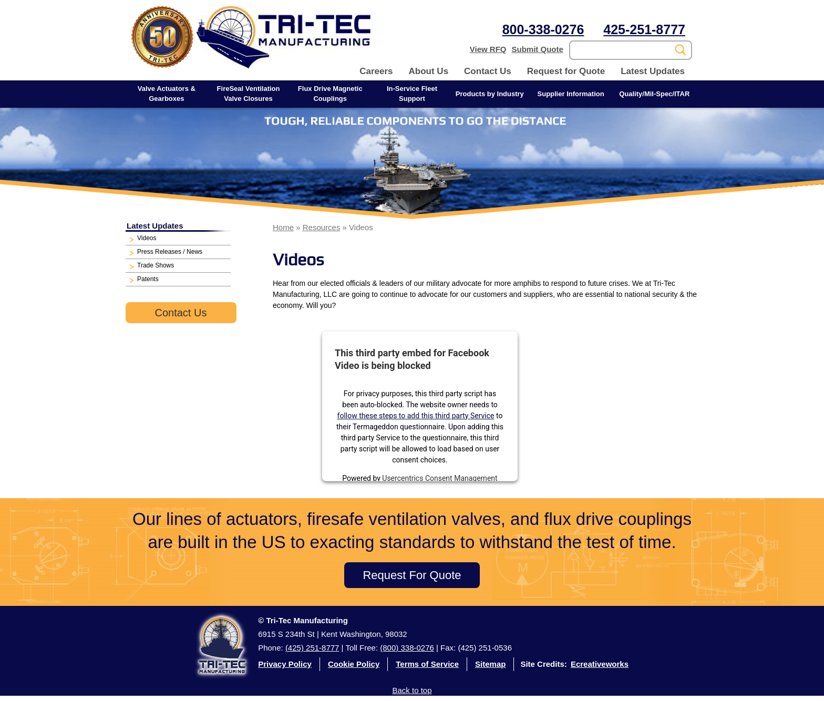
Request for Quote (566, 71)
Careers (376, 71)
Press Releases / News (169, 251)
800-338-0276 (543, 29)
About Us (429, 71)
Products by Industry (490, 94)
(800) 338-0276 (407, 647)
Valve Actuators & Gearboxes (166, 93)
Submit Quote (537, 49)
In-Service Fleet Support (412, 93)
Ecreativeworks (600, 663)
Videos (146, 238)
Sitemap (490, 663)
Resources (322, 227)
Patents (148, 279)
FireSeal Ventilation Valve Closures (248, 93)
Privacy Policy (285, 663)
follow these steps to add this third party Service (416, 415)
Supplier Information (571, 94)
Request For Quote (412, 575)
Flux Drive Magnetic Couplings (330, 93)
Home (283, 227)
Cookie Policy (353, 663)
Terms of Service (427, 663)
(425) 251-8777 (312, 647)
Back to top (411, 690)
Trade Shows (155, 265)
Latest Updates (653, 71)
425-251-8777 (644, 29)
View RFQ (488, 49)
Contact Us (487, 71)
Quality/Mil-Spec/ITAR (654, 94)
